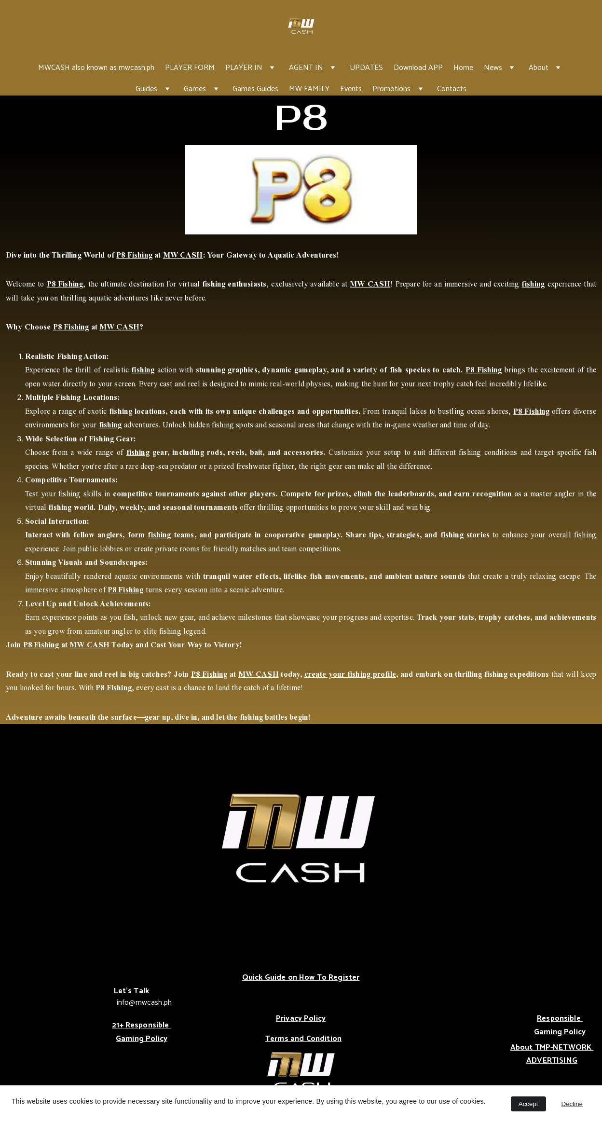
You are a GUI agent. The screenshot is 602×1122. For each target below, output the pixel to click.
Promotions (391, 89)
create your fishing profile (350, 674)
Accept (528, 1104)
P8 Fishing (134, 255)
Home (463, 67)
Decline (572, 1104)
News (493, 67)
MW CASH (183, 255)
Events (351, 89)
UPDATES (366, 67)
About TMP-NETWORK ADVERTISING (552, 1054)
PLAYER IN (243, 67)
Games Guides (255, 89)
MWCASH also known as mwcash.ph (96, 67)
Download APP (418, 67)
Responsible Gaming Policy (560, 1025)
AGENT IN (306, 67)
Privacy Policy (301, 1018)
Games (195, 89)
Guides (146, 89)
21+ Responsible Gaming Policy (141, 1032)
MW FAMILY (309, 89)
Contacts (451, 89)
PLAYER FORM (190, 67)
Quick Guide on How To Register (301, 977)
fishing (533, 284)
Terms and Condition (303, 1038)
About (538, 67)
